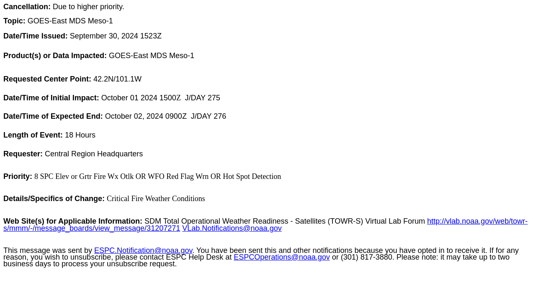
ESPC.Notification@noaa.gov (143, 250)
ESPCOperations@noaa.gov (282, 257)
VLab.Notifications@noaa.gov (231, 228)
